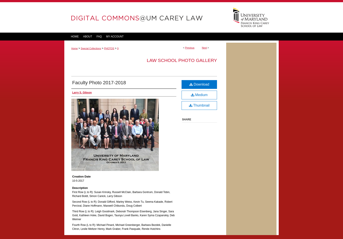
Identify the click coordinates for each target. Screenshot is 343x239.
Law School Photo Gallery (182, 60)
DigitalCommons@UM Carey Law (145, 17)
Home (74, 48)
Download (199, 84)
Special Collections (91, 48)
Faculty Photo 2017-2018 (99, 82)
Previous (189, 47)
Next (204, 47)
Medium (199, 95)
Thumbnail (199, 105)
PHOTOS (109, 48)
